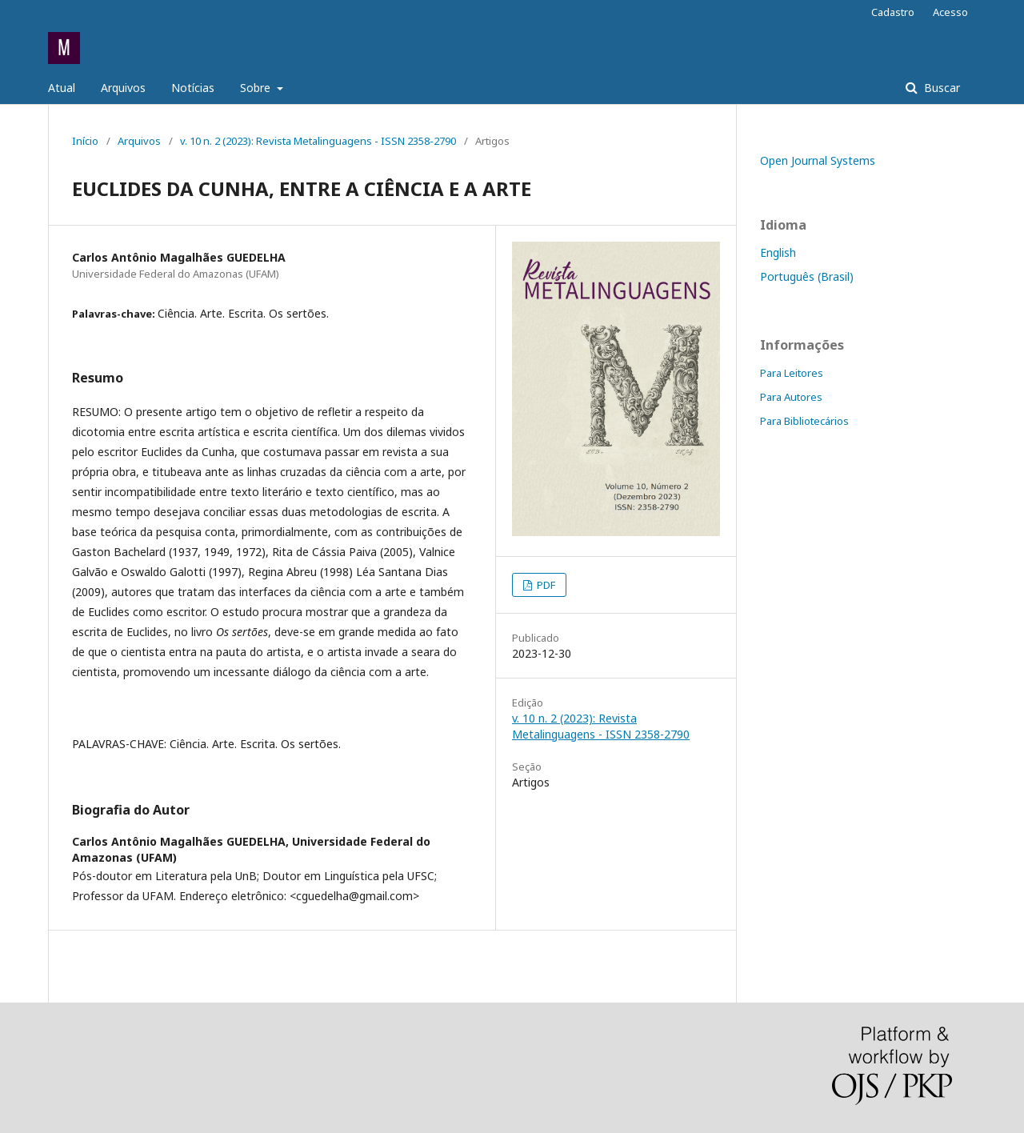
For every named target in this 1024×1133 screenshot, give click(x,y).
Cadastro (892, 12)
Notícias (192, 87)
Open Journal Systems (817, 160)
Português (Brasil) (807, 276)
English (778, 252)
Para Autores (791, 397)
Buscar (940, 87)
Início (85, 141)
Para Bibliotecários (804, 421)
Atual (61, 87)
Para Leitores (791, 373)
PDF (544, 585)
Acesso (950, 12)
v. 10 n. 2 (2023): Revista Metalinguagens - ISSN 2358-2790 (318, 141)
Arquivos (123, 87)
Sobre (257, 87)
